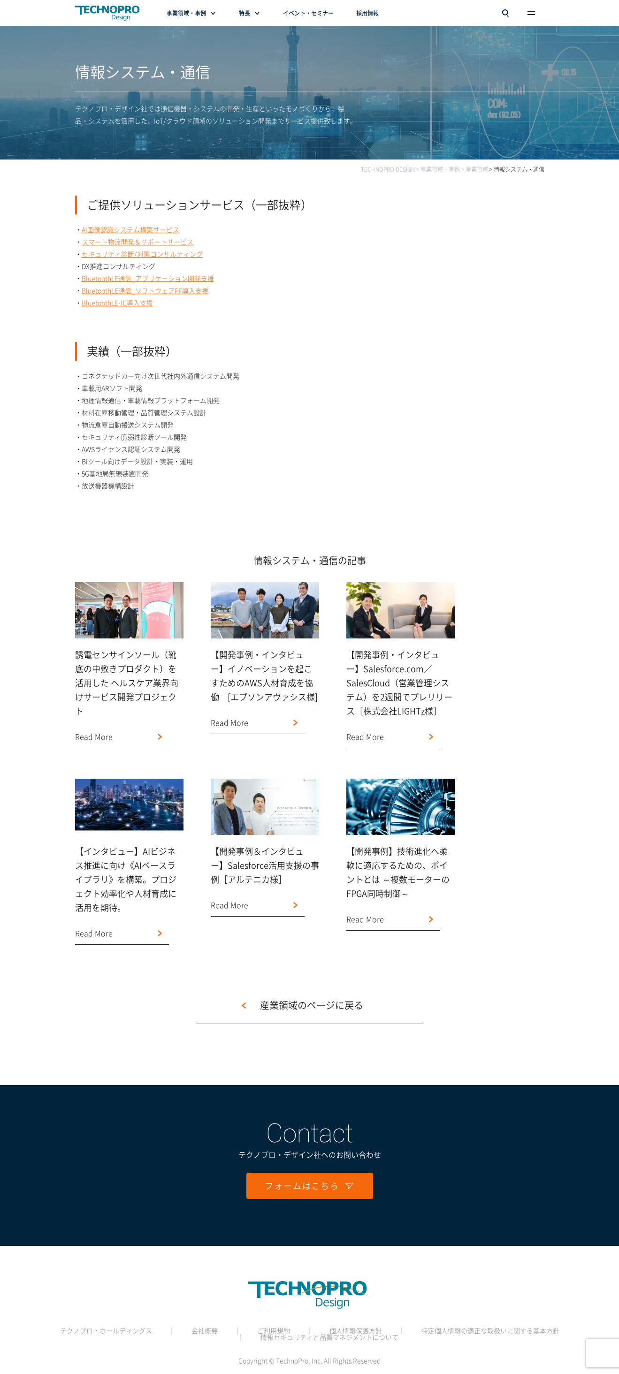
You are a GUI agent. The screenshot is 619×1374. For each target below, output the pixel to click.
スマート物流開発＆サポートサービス (137, 242)
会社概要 (204, 1331)
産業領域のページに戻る (311, 1005)
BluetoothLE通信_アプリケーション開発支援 (148, 278)
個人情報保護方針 (355, 1331)
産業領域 (477, 169)
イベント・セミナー (308, 13)
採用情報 (367, 13)
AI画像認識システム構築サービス (130, 230)
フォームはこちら (309, 1186)
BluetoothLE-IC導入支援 (117, 303)
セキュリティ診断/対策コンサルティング (142, 254)
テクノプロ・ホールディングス (106, 1331)
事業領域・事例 (186, 13)
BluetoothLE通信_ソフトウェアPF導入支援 (145, 291)
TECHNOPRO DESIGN (388, 169)
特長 (244, 13)
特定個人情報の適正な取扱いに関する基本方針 (490, 1331)
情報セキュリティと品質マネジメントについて (329, 1337)
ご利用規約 (273, 1331)
